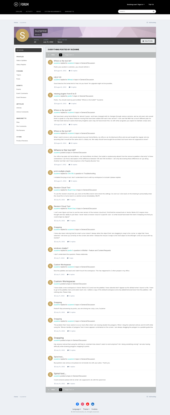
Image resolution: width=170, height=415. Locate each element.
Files (18, 122)
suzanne (57, 63)
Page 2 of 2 (69, 55)
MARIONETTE (69, 11)
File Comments (21, 126)
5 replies (71, 366)
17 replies (71, 200)
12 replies (73, 181)
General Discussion (88, 63)
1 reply (70, 258)
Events (18, 89)
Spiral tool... (59, 357)
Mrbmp (70, 79)
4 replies (73, 103)
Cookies (94, 409)
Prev (53, 55)
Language (77, 409)
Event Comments (22, 93)
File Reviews (20, 130)
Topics (18, 75)
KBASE (38, 11)
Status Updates (21, 60)
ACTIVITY (29, 11)
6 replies (73, 87)
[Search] (127, 11)
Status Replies (21, 64)
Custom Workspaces (62, 265)
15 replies (71, 241)
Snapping (58, 227)
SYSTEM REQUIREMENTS (53, 11)
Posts (18, 79)
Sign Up (151, 4)
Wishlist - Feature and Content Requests (96, 250)
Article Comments (22, 112)
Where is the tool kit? (62, 61)
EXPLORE (19, 11)
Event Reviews (21, 97)
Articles (19, 108)
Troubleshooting (90, 173)
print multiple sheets (62, 171)
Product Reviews (22, 141)
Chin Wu (71, 173)
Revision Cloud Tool (62, 187)
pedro (70, 96)
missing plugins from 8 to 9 (65, 94)
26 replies (73, 71)
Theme (86, 409)
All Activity (19, 50)
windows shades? (61, 248)
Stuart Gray (72, 190)
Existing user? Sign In (135, 4)
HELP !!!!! (57, 77)
